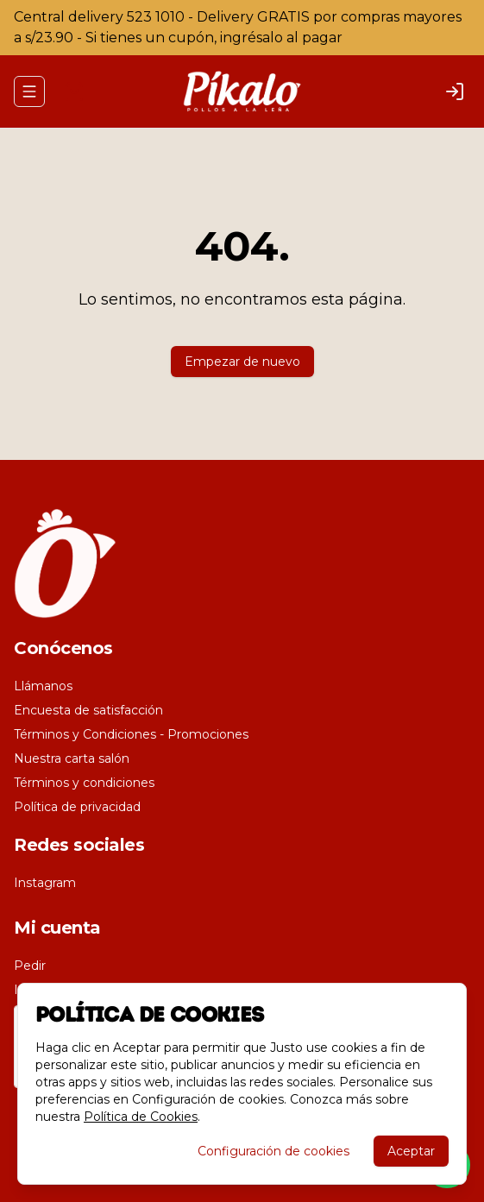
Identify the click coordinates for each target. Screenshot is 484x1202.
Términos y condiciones (84, 782)
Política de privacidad (77, 807)
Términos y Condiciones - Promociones (131, 734)
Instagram (45, 882)
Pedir (30, 965)
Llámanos (43, 686)
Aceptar (411, 1151)
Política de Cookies (141, 1116)
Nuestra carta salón (71, 758)
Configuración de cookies (273, 1151)
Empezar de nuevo (242, 361)
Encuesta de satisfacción (88, 710)
